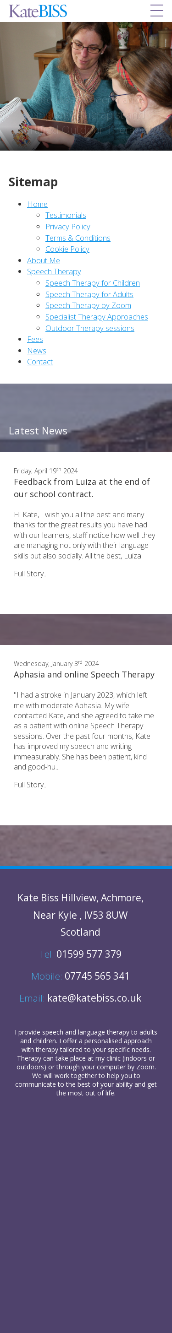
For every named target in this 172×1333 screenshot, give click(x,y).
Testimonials (65, 215)
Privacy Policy (67, 226)
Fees (35, 339)
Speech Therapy (54, 271)
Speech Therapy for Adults (89, 294)
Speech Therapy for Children (92, 282)
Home (37, 204)
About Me (43, 260)
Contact (40, 361)
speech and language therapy (85, 1032)
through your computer (91, 1066)
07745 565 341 (80, 976)
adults (148, 1032)
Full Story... (31, 574)
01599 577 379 (80, 954)
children (44, 1040)
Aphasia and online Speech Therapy (84, 674)
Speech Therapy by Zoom (88, 305)
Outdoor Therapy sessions (89, 328)
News (36, 350)
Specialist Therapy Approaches (96, 316)
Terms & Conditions (78, 238)
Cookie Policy (67, 249)
